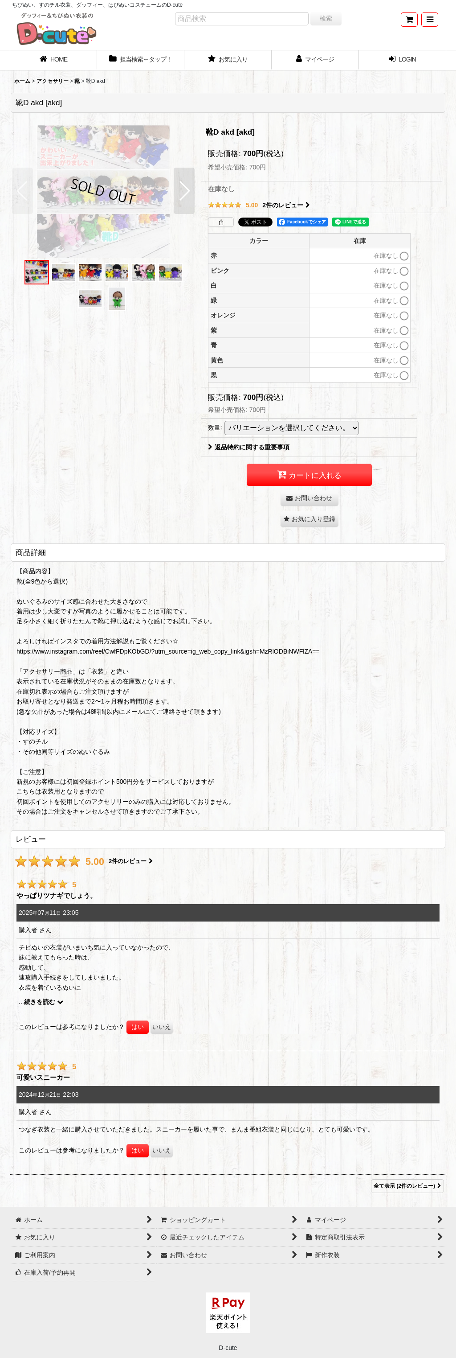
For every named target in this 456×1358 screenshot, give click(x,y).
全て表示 (407, 1186)
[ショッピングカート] (409, 19)
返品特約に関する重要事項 (248, 447)
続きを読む (43, 1001)
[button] (429, 19)
